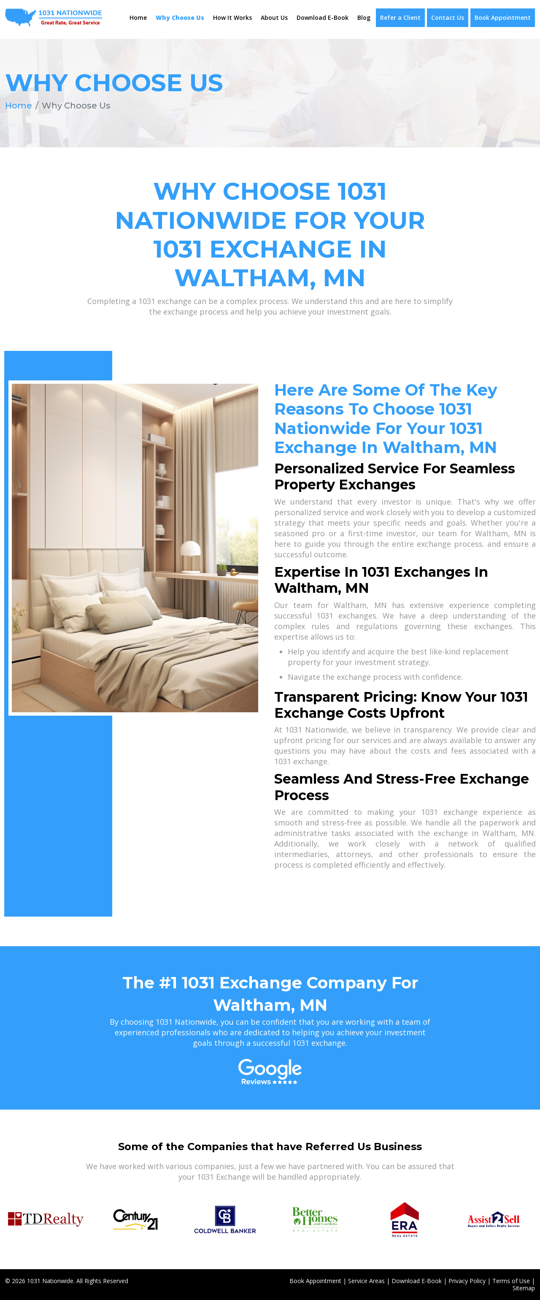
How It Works (232, 18)
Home (138, 18)
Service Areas (366, 1280)
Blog (363, 18)
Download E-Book (322, 18)
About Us (274, 18)
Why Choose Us (180, 18)
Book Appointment (503, 18)
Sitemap (524, 1288)
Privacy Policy (467, 1280)
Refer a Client (400, 18)
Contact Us (447, 18)
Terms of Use (511, 1280)
